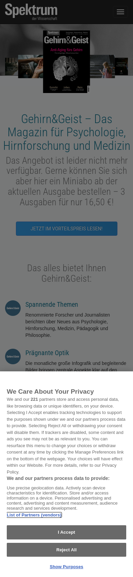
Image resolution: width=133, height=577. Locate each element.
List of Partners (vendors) (34, 514)
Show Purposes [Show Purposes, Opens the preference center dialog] (66, 566)
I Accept (66, 532)
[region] (66, 474)
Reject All (66, 549)
